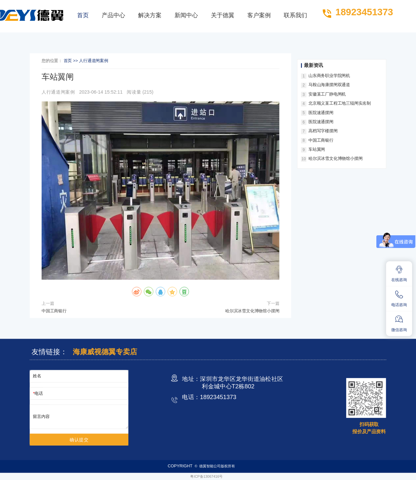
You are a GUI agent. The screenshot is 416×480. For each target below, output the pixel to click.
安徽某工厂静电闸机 (327, 94)
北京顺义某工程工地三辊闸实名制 (339, 103)
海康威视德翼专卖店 (105, 352)
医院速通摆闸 (320, 112)
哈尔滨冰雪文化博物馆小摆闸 (252, 310)
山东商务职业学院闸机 (329, 75)
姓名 (37, 376)
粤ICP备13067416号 (206, 476)
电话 (38, 393)
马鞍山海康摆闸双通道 (329, 85)
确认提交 (79, 439)
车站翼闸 (316, 149)
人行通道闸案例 (93, 60)
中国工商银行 (54, 310)
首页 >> (71, 60)
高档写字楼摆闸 (323, 130)
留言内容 (41, 416)
